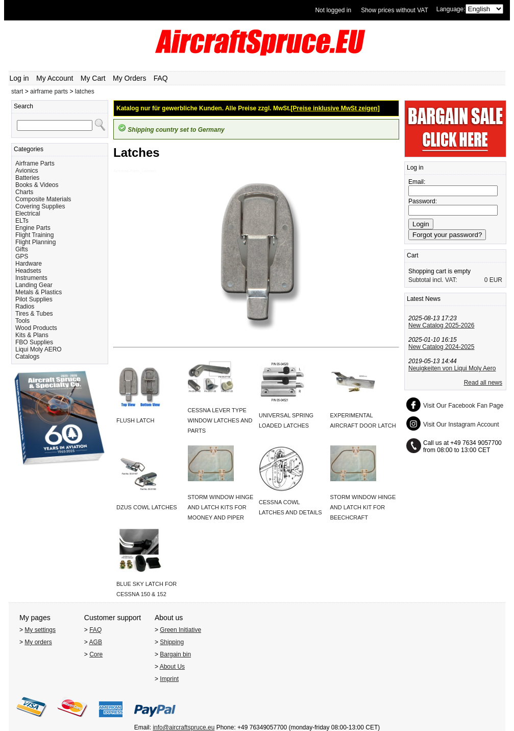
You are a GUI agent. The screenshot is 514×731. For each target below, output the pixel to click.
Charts (24, 192)
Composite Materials (43, 199)
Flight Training (34, 235)
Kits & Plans (31, 335)
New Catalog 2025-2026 (441, 325)
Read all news (483, 382)
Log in (19, 78)
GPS (21, 256)
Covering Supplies (40, 206)
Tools (22, 320)
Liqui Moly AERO (38, 349)
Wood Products (36, 328)
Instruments (31, 277)
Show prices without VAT (394, 10)
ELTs (22, 220)
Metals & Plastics (38, 292)
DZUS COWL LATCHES (146, 507)
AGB (95, 642)
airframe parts (49, 91)
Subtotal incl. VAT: (432, 280)
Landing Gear (34, 285)
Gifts (21, 249)
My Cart (93, 78)
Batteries (27, 177)
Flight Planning (35, 242)
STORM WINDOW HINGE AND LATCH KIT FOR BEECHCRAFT (363, 507)
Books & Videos (37, 184)
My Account (54, 78)
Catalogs (27, 356)
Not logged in (333, 10)
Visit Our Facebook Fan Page (463, 405)
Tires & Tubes (34, 313)
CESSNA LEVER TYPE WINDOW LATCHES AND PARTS (220, 420)
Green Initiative (180, 629)
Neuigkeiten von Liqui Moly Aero (452, 368)
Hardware (28, 263)
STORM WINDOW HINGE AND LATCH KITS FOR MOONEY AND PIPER (221, 507)
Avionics (26, 170)
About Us (172, 666)
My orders (38, 642)
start (17, 91)
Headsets (28, 270)
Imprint (169, 678)
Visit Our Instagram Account (461, 424)
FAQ (161, 78)
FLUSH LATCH (135, 420)
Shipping (172, 642)
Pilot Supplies (34, 299)
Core (96, 654)
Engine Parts (33, 227)
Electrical (27, 213)
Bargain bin (175, 654)
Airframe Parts (35, 163)
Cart (413, 255)
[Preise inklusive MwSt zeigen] (335, 108)
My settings (40, 629)
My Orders (129, 78)
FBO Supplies (34, 342)
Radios (24, 306)
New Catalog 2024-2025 (441, 346)
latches (84, 91)
